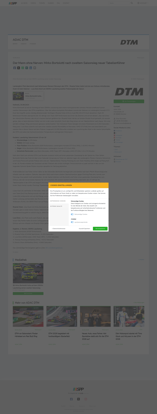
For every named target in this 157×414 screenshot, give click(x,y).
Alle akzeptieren (100, 228)
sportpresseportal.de (80, 222)
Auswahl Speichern (84, 228)
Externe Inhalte (56, 206)
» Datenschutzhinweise (58, 228)
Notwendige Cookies (57, 201)
